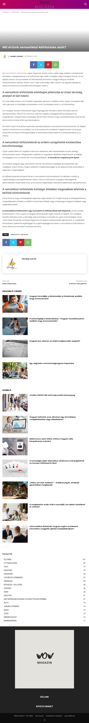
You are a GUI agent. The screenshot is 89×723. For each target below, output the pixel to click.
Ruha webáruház (9, 283)
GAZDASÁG (15, 12)
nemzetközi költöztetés (16, 73)
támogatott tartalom (19, 234)
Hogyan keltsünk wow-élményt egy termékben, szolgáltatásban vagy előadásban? (53, 418)
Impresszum (39, 716)
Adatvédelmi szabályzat (54, 716)
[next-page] (7, 546)
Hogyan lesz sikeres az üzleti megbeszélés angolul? (55, 341)
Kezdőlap (5, 12)
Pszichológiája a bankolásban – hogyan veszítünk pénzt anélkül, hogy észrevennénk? (57, 320)
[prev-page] (3, 546)
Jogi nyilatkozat (70, 716)
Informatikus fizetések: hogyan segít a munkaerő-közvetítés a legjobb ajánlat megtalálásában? (54, 527)
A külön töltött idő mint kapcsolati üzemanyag (52, 395)
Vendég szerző (16, 56)
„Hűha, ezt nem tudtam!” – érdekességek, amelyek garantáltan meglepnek (54, 483)
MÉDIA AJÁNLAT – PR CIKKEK (23, 716)
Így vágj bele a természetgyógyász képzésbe (52, 363)
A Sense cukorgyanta (78, 283)
